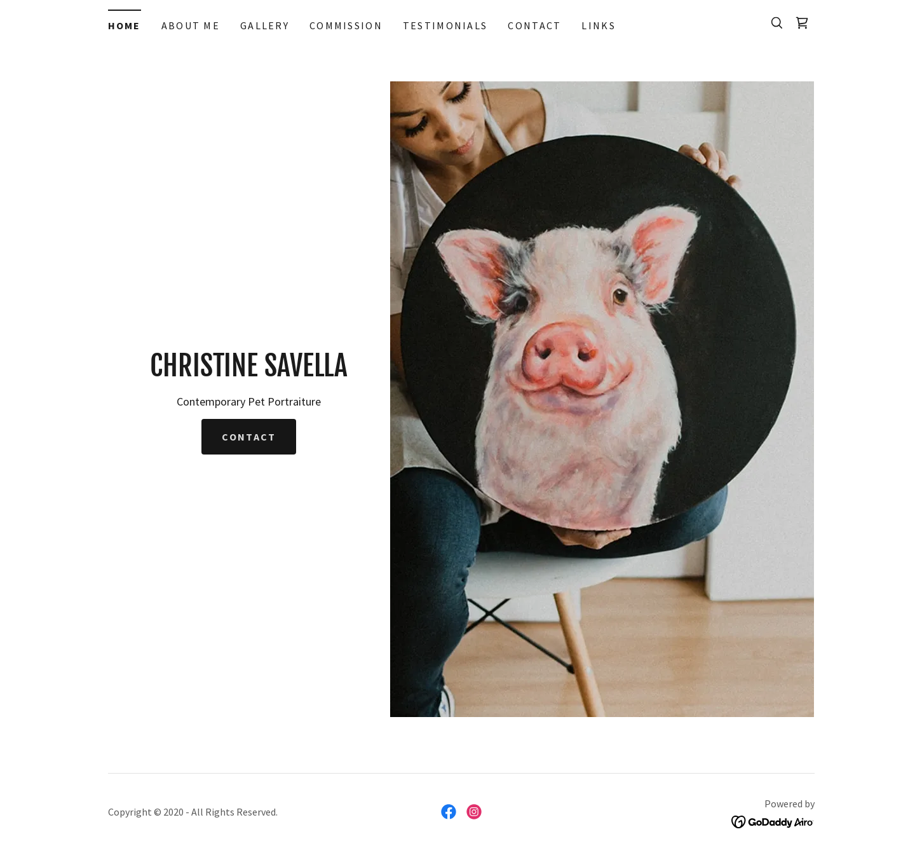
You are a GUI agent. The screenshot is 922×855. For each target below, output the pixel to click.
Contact (249, 436)
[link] (802, 23)
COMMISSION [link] (346, 25)
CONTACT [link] (534, 25)
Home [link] (124, 25)
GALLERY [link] (264, 25)
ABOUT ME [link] (190, 25)
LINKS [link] (598, 25)
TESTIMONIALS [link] (445, 25)
